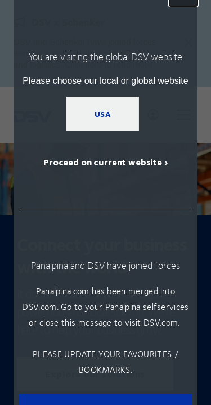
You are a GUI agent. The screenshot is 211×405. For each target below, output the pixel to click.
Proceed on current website (102, 162)
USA (103, 113)
